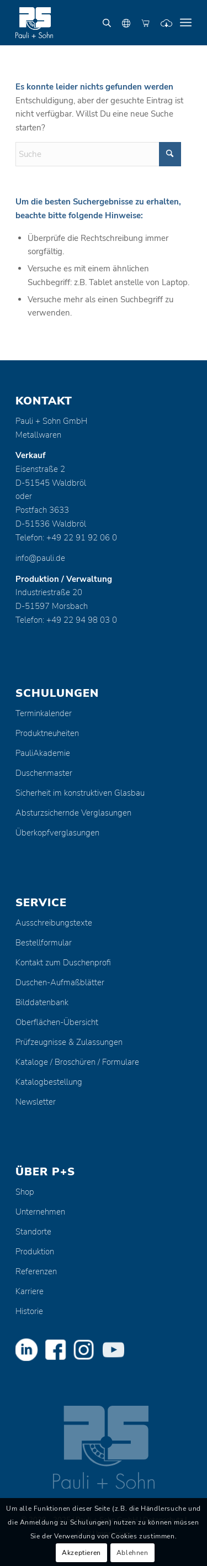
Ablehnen (132, 1552)
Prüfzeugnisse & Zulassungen (69, 1042)
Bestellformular (43, 942)
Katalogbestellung (48, 1081)
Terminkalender (43, 713)
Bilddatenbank (41, 1002)
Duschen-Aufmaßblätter (59, 982)
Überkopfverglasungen (57, 832)
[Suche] (98, 154)
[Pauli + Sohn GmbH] (85, 23)
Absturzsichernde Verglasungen (73, 812)
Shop (24, 1191)
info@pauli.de (40, 558)
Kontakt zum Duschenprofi (63, 962)
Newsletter (35, 1101)
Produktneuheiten (47, 733)
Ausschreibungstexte (53, 922)
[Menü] (186, 22)
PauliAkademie (42, 753)
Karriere (29, 1291)
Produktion (34, 1251)
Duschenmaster (43, 773)
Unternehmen (40, 1211)
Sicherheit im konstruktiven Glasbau (80, 792)
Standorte (33, 1231)
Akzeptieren (81, 1552)
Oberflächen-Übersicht (56, 1022)
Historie (29, 1311)
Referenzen (36, 1271)
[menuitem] (186, 22)
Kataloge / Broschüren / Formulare (77, 1062)
